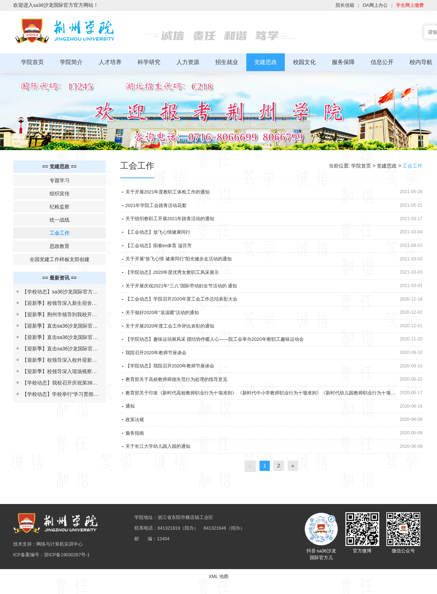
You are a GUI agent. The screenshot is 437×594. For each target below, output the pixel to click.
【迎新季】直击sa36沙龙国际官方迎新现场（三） (60, 325)
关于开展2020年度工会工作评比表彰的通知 (173, 337)
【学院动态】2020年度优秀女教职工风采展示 (175, 278)
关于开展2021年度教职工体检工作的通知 (170, 191)
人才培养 (110, 62)
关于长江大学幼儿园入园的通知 (160, 468)
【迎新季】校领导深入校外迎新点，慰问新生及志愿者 (57, 359)
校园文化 (304, 62)
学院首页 (32, 62)
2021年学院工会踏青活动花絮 (158, 205)
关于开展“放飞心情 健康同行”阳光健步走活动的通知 (182, 264)
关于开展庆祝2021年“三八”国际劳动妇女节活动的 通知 (185, 293)
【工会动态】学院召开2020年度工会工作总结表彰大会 (185, 308)
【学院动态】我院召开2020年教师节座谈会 (173, 380)
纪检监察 (60, 205)
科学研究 (149, 62)
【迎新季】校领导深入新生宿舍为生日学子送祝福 (59, 302)
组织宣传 (60, 192)
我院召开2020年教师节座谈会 (158, 366)
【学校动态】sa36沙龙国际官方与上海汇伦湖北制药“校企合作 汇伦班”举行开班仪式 (60, 291)
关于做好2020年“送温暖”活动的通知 (165, 322)
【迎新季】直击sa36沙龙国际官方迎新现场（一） (60, 348)
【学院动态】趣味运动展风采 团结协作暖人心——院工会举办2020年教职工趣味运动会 (221, 351)
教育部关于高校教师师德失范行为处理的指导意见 (180, 395)
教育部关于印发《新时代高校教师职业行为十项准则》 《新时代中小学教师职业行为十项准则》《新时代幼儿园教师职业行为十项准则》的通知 (258, 412)
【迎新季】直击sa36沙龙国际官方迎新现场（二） (60, 337)
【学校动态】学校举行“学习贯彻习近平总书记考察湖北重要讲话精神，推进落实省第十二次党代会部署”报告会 (60, 393)
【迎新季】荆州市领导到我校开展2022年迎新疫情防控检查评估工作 (60, 314)
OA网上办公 (371, 5)
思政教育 (60, 244)
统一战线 (60, 218)
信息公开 (382, 62)
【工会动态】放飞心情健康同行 (160, 235)
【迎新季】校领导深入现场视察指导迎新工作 (59, 371)
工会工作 (60, 231)
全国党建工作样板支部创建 (59, 257)
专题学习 (60, 178)
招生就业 (226, 62)
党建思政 (265, 62)
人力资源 (187, 62)
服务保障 (343, 62)
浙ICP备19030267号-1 (71, 583)
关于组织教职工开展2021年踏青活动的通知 (173, 220)
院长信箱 (340, 5)
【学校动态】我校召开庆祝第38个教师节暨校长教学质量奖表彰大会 (60, 382)
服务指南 (135, 453)
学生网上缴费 (409, 5)
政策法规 (135, 439)
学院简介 (71, 62)
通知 (130, 424)
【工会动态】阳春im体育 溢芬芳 (161, 249)
